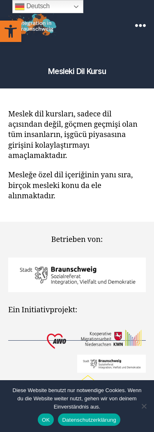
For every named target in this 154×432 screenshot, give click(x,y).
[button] (10, 31)
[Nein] (144, 406)
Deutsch (32, 7)
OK (46, 420)
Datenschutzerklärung (89, 420)
